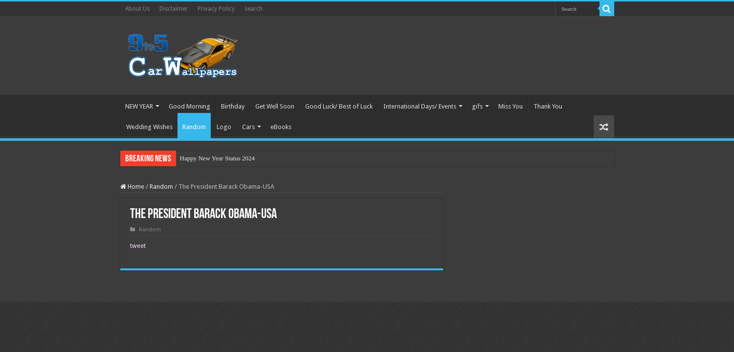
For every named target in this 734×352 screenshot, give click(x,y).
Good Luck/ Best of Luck (339, 106)
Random (194, 127)
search (254, 8)
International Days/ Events (419, 106)
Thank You (548, 106)
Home (132, 186)
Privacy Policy (216, 8)
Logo (224, 127)
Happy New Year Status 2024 (217, 158)
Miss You (510, 106)
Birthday (233, 106)
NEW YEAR (139, 106)
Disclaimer (173, 8)
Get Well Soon (274, 106)
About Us (137, 8)
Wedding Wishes (149, 127)
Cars (248, 127)
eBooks (280, 127)
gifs (477, 106)
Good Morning (189, 106)
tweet (138, 245)
